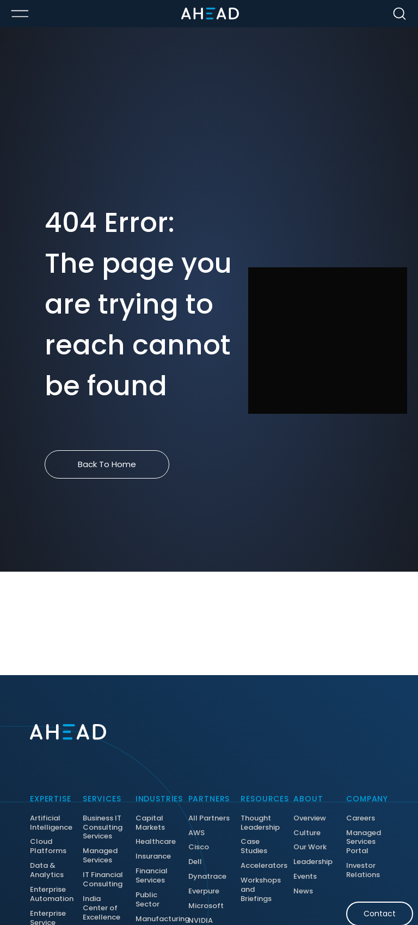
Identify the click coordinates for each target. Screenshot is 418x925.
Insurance (153, 856)
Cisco (198, 847)
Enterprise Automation (51, 894)
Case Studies (254, 846)
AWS (196, 833)
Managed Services (100, 856)
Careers (360, 818)
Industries (156, 798)
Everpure (203, 891)
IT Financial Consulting (103, 880)
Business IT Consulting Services (102, 828)
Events (305, 876)
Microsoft (206, 906)
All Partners (209, 818)
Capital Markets (150, 823)
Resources (261, 798)
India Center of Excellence (101, 908)
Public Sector (147, 900)
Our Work (310, 847)
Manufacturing (156, 919)
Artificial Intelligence (51, 823)
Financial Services (152, 876)
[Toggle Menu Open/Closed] (19, 13)
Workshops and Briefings (261, 890)
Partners (209, 798)
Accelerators (261, 866)
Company (367, 798)
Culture (307, 833)
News (303, 891)
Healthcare (156, 842)
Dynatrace (207, 876)
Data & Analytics (47, 870)
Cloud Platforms (48, 846)
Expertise (50, 798)
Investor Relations (363, 870)
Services (102, 798)
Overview (309, 818)
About (308, 798)
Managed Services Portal (363, 842)
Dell (195, 862)
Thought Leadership (260, 823)
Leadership (313, 862)
